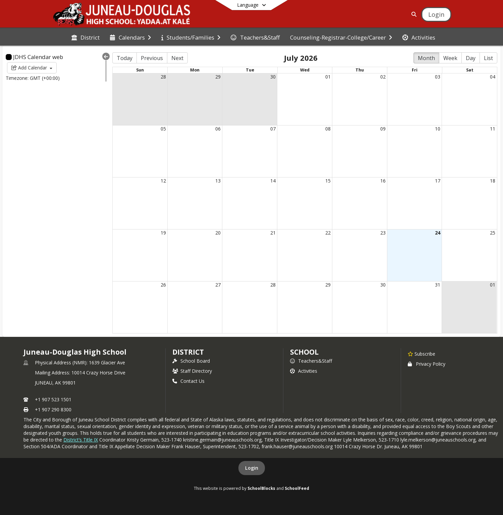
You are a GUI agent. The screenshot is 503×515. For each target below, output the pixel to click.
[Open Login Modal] (436, 14)
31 (437, 284)
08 (328, 128)
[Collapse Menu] (106, 56)
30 (273, 76)
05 (163, 128)
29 (218, 76)
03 (437, 76)
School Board (191, 361)
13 (218, 180)
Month (426, 58)
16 (383, 180)
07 (273, 128)
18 (492, 180)
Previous (152, 58)
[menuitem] (85, 37)
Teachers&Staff (311, 361)
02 (383, 76)
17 (437, 180)
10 (437, 128)
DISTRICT (188, 352)
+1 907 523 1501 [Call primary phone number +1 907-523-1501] (53, 399)
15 (328, 180)
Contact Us (188, 381)
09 (383, 128)
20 (218, 232)
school (304, 352)
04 (492, 76)
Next (177, 58)
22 (328, 232)
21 (273, 232)
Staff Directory (192, 371)
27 (218, 284)
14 (273, 180)
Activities (303, 371)
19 (163, 232)
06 (218, 128)
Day (471, 58)
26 (163, 284)
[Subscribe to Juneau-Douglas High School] (421, 353)
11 (492, 128)
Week (450, 58)
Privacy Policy (426, 364)
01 (328, 76)
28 (163, 76)
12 (163, 180)
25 (492, 232)
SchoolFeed (297, 488)
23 (383, 232)
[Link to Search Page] (412, 14)
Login (251, 468)
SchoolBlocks (261, 488)
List (488, 58)
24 (437, 232)
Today (124, 58)
